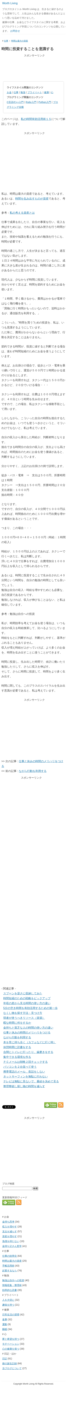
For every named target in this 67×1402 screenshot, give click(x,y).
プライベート (34, 92)
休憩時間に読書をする (17, 1047)
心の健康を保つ (10, 1348)
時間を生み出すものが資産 (32, 198)
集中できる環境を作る (17, 1056)
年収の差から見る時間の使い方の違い (27, 1003)
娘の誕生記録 (9, 1363)
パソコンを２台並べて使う (20, 1066)
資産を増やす (9, 1236)
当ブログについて (12, 1368)
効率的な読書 (9, 1290)
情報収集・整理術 (12, 1285)
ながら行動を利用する (33, 771)
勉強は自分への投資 (13, 1280)
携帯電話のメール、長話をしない (24, 1071)
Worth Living (10, 3)
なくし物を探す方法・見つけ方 (22, 1012)
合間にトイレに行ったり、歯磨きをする (28, 1052)
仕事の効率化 (9, 1255)
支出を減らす (9, 1231)
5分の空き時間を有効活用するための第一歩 (30, 1008)
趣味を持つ (8, 1304)
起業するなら (9, 1270)
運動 (4, 1324)
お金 (9, 92)
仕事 (6, 41)
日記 (4, 1358)
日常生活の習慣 (10, 1314)
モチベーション (10, 1343)
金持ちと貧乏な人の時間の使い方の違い (28, 1027)
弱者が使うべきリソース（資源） (24, 1017)
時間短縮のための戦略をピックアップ (27, 998)
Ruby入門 (31, 102)
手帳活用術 (8, 1265)
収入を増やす (9, 1226)
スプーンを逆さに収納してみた (22, 993)
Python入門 (44, 102)
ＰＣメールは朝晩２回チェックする (25, 1061)
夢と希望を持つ (10, 1339)
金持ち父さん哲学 (12, 1246)
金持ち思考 (8, 1221)
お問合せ (15, 31)
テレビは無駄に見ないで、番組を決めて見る (31, 1081)
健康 (46, 92)
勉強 (22, 92)
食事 (4, 1319)
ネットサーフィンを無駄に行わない (25, 1076)
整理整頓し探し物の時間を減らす (24, 1086)
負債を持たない (10, 1241)
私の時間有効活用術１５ (36, 118)
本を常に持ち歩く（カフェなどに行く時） (29, 1042)
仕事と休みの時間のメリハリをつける (27, 1032)
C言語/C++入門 (15, 102)
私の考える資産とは (22, 212)
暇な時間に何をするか (17, 1022)
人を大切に (8, 1299)
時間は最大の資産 (19, 41)
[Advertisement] (33, 67)
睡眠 (4, 1329)
